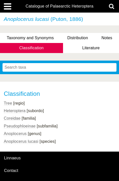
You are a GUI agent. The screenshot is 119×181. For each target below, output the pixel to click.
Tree (8, 103)
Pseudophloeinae (20, 126)
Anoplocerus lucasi (21, 141)
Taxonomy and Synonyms (30, 38)
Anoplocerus (15, 133)
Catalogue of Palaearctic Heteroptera (59, 6)
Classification (31, 48)
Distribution (77, 38)
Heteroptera (14, 111)
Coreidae (12, 118)
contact (11, 170)
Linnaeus (12, 158)
